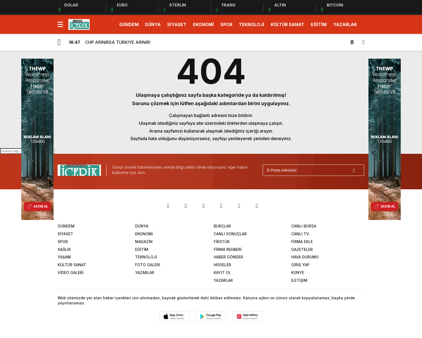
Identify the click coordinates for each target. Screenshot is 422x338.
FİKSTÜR (222, 241)
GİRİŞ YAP (300, 264)
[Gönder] (357, 170)
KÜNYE (297, 272)
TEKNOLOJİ (251, 24)
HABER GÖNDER (228, 257)
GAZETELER (302, 249)
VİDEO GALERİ (70, 272)
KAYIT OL (222, 272)
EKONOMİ (203, 24)
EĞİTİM (319, 24)
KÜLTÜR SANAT (287, 24)
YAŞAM (64, 257)
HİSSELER (222, 264)
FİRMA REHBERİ (228, 249)
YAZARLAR (345, 24)
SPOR (226, 24)
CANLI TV (300, 234)
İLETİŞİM (299, 280)
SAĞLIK (64, 249)
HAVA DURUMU (305, 257)
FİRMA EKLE (302, 241)
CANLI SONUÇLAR (230, 234)
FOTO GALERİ (147, 264)
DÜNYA (153, 24)
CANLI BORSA (303, 226)
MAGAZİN (144, 241)
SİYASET (177, 24)
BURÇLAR (222, 226)
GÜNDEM (129, 24)
